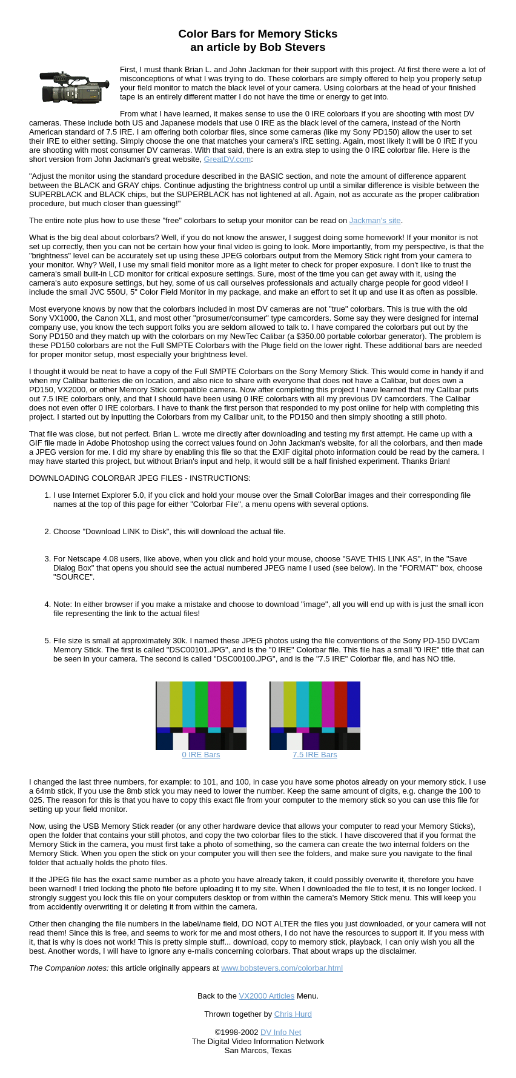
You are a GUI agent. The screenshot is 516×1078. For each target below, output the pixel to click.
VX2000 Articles (267, 995)
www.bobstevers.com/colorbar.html (282, 968)
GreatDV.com (227, 159)
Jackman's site (375, 220)
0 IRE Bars (201, 751)
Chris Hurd (293, 1014)
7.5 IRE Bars (315, 751)
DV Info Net (280, 1032)
